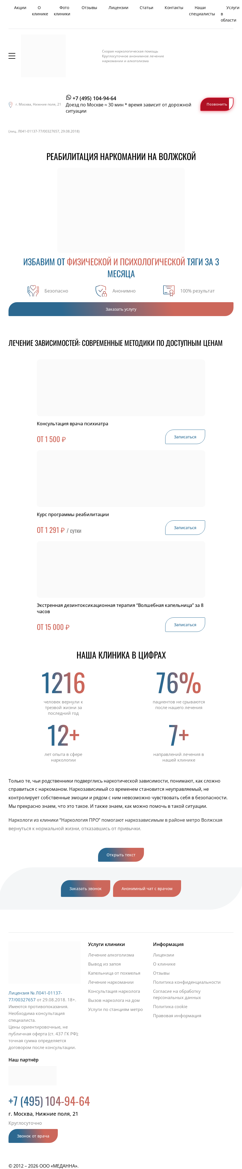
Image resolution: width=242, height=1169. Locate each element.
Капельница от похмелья (114, 973)
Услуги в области (230, 14)
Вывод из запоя (104, 964)
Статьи (146, 7)
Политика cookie (170, 1006)
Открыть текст (121, 854)
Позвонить (217, 104)
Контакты (174, 7)
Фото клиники (62, 10)
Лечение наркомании (111, 982)
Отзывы (89, 7)
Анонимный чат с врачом (147, 888)
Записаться (185, 437)
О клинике (40, 10)
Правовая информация (177, 1015)
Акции (20, 7)
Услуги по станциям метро (115, 1009)
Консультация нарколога (114, 991)
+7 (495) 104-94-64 (94, 98)
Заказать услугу (121, 309)
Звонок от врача (33, 1136)
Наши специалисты (202, 10)
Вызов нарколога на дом (114, 1000)
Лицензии (118, 7)
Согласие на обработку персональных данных (177, 994)
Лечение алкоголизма (111, 955)
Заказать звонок (85, 888)
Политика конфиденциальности (187, 982)
